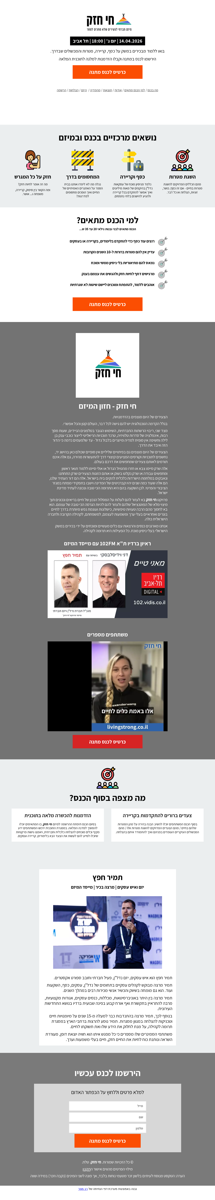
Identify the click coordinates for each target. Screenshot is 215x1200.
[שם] (107, 1125)
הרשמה (61, 90)
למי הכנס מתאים (134, 90)
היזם (84, 90)
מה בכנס (153, 90)
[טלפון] (107, 1136)
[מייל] (107, 1114)
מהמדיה (95, 90)
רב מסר (83, 1196)
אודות (118, 90)
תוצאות (107, 90)
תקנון (86, 1176)
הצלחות (74, 90)
